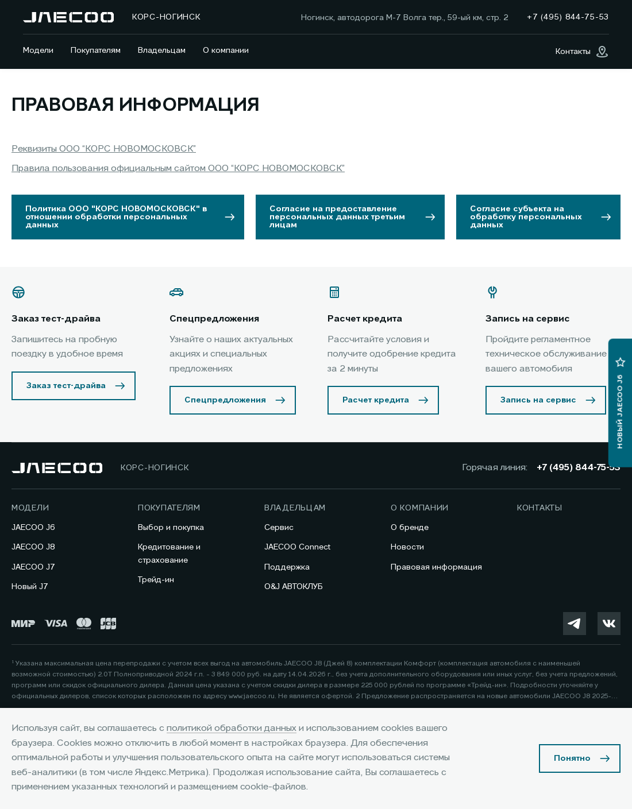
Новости (407, 547)
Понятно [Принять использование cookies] (572, 758)
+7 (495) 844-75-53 (579, 468)
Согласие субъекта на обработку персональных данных (526, 217)
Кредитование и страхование (169, 553)
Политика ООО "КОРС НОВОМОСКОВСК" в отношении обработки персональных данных (116, 217)
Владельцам (162, 51)
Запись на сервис (538, 400)
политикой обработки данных (231, 728)
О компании (226, 51)
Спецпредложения (225, 400)
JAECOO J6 (33, 528)
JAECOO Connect (297, 547)
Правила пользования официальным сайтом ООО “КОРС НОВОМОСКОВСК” (178, 168)
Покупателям (96, 51)
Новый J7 (29, 587)
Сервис (279, 528)
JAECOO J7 (33, 567)
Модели (38, 51)
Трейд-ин (156, 580)
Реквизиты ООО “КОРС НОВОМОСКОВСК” (103, 149)
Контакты (539, 508)
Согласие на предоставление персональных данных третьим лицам (337, 217)
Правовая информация (436, 567)
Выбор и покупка (171, 528)
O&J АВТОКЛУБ (293, 587)
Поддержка (287, 567)
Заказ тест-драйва (66, 386)
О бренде (410, 528)
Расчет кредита (375, 400)
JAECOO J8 (33, 547)
